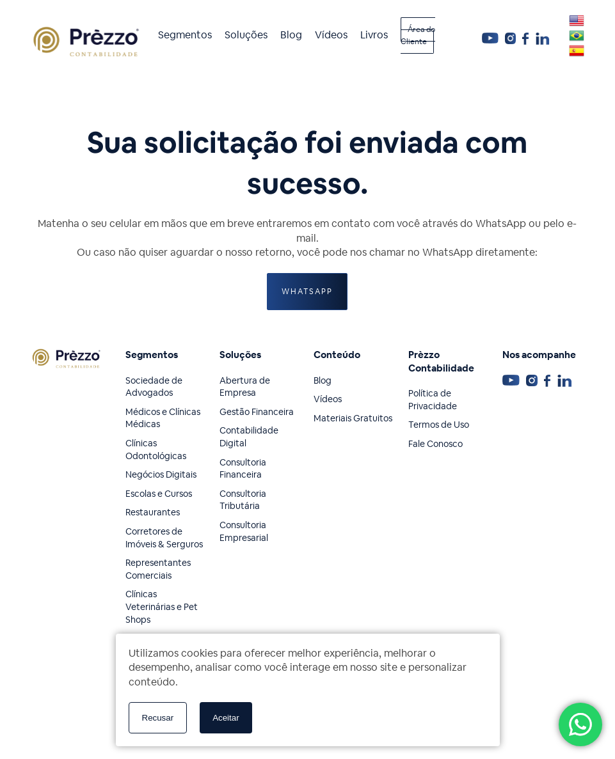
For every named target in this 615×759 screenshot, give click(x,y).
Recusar (158, 718)
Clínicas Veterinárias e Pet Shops (161, 606)
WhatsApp (307, 291)
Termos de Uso (438, 424)
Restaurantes (152, 512)
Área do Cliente (418, 35)
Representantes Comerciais (158, 569)
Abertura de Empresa (245, 387)
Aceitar (225, 718)
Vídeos (331, 35)
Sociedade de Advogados (153, 387)
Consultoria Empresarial (244, 531)
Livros (374, 35)
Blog (291, 35)
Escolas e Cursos (158, 493)
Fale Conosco (435, 444)
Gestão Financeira (257, 412)
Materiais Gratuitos (353, 418)
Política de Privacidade (432, 399)
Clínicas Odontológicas (155, 449)
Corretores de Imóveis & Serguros (164, 538)
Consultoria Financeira (243, 469)
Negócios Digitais (160, 474)
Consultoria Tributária (243, 500)
